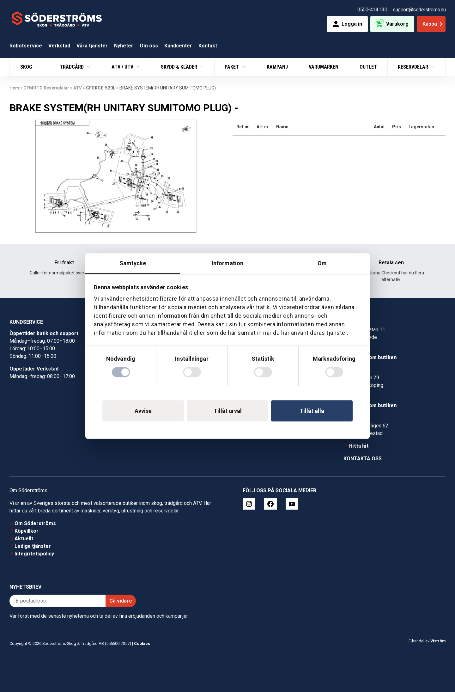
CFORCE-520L (100, 87)
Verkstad (59, 46)
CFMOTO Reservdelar (46, 87)
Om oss (149, 46)
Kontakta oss (362, 459)
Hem (14, 87)
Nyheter (123, 46)
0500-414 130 (372, 10)
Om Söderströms (35, 523)
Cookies (142, 643)
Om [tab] (322, 263)
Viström (438, 641)
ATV (77, 87)
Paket (232, 67)
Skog (26, 67)
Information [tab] (227, 263)
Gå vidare (120, 601)
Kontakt (207, 46)
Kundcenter (178, 46)
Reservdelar (413, 67)
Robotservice (25, 46)
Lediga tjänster (33, 546)
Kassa (433, 24)
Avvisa (143, 410)
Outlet (368, 67)
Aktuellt (24, 539)
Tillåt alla (312, 410)
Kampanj (277, 67)
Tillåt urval (228, 410)
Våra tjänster (92, 46)
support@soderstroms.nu (419, 10)
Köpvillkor (27, 531)
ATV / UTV (123, 67)
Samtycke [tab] (132, 263)
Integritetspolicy (34, 554)
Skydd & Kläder (179, 67)
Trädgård (72, 67)
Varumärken (323, 67)
